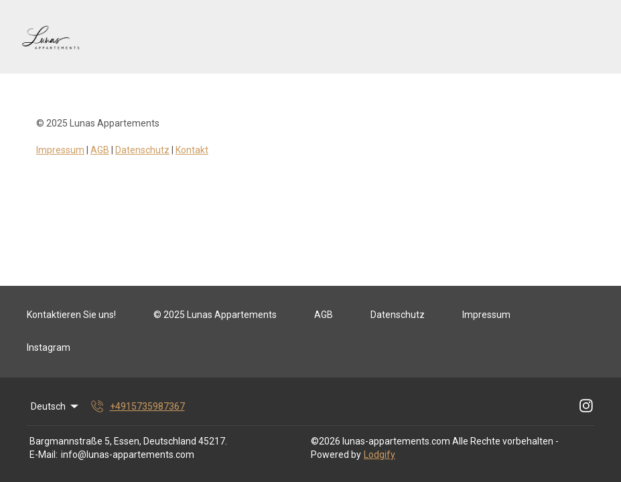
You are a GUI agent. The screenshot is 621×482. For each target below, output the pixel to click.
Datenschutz (142, 150)
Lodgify (379, 454)
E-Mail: (43, 454)
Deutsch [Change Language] (55, 406)
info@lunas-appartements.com (127, 454)
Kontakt (192, 150)
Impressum (60, 150)
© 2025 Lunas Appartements (215, 314)
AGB (99, 150)
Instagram (48, 347)
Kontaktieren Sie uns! (71, 314)
